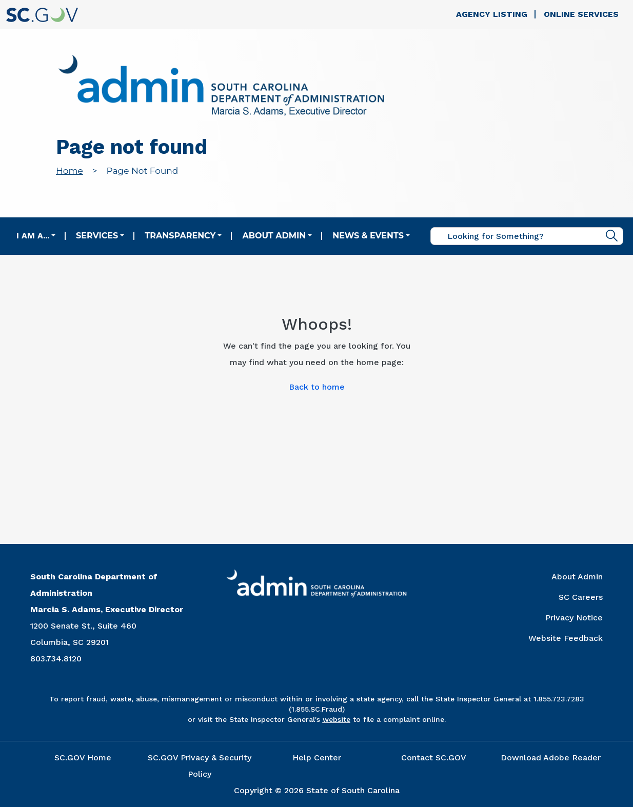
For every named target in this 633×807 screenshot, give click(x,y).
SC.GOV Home (82, 757)
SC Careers (581, 597)
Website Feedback (565, 638)
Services (97, 235)
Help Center (316, 757)
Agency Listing (491, 14)
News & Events (368, 235)
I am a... (32, 235)
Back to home (317, 387)
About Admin (274, 235)
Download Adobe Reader (551, 757)
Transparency (180, 235)
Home (69, 171)
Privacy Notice (574, 617)
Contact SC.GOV (433, 757)
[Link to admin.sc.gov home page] (221, 87)
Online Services (581, 14)
